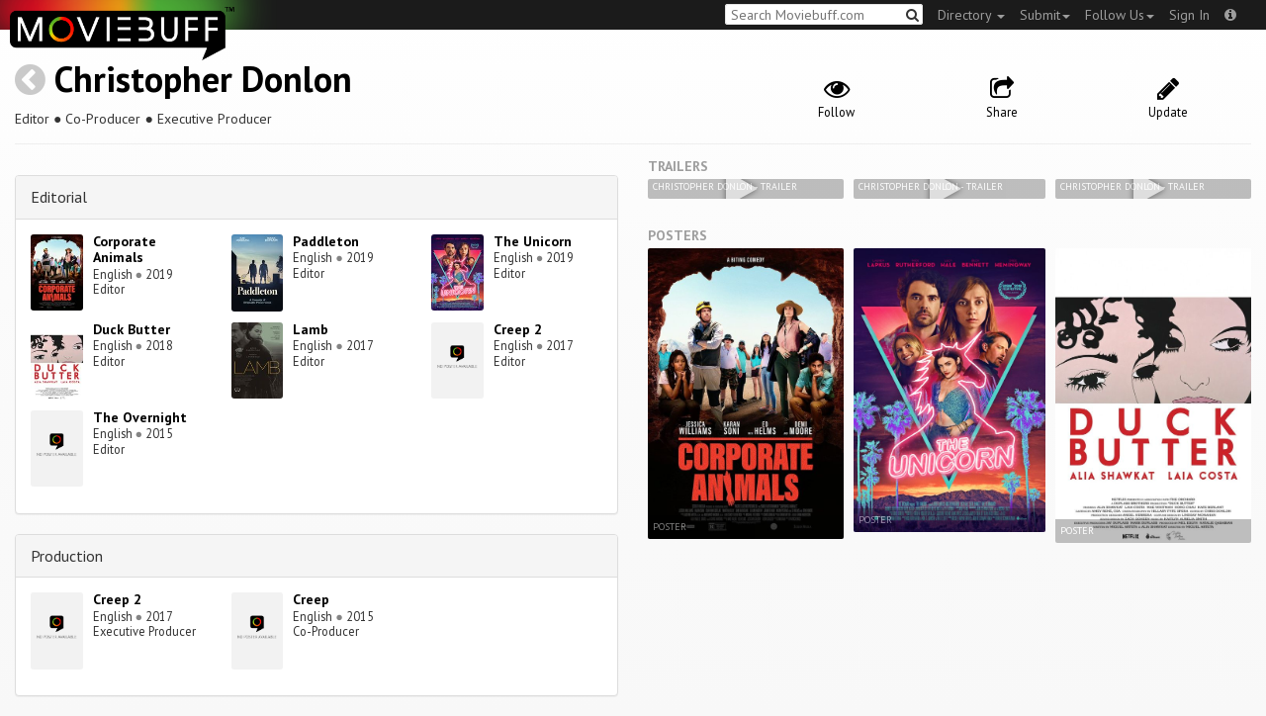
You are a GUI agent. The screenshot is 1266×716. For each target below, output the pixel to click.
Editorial (59, 197)
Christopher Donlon (203, 78)
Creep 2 (518, 329)
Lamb (310, 329)
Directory (971, 15)
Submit (1045, 15)
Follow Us (1119, 15)
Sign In (1189, 15)
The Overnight (140, 417)
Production (67, 556)
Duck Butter (131, 329)
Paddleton (326, 241)
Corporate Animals (124, 249)
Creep (311, 599)
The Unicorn (533, 241)
